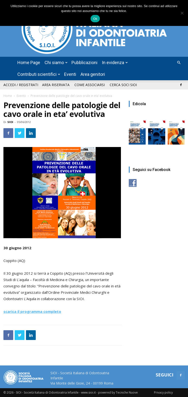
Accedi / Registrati (20, 84)
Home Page (28, 62)
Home (7, 96)
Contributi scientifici (38, 74)
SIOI (10, 122)
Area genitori (93, 74)
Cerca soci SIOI (123, 84)
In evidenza (115, 62)
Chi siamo (56, 62)
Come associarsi (89, 84)
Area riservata (56, 84)
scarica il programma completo (32, 311)
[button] (179, 62)
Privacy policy (163, 392)
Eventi (70, 74)
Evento (21, 96)
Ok (95, 19)
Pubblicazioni (84, 62)
